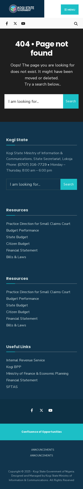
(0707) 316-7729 (32, 164)
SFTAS (12, 386)
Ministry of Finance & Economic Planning (37, 373)
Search (71, 101)
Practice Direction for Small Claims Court (38, 223)
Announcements (42, 450)
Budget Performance (22, 230)
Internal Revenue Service (25, 360)
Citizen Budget (18, 243)
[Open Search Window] (76, 23)
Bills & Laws (16, 257)
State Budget (17, 237)
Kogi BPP (13, 366)
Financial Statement (22, 250)
